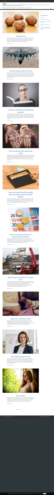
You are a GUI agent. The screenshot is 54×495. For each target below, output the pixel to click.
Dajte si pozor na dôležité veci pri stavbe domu (20, 283)
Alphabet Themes (47, 423)
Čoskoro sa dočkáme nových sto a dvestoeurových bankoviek (21, 238)
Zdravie (29, 8)
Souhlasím (44, 493)
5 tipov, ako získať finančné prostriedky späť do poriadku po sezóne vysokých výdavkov (20, 196)
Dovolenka (9, 8)
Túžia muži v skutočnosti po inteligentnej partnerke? (20, 113)
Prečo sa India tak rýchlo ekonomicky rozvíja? (21, 154)
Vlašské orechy (20, 36)
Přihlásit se (5, 1)
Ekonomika (14, 8)
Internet (22, 8)
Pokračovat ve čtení (10, 43)
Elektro (18, 8)
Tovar (26, 8)
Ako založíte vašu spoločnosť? (20, 363)
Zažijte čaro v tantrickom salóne (21, 324)
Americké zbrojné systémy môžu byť (20, 72)
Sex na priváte (20, 402)
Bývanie (4, 8)
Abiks (4, 4)
